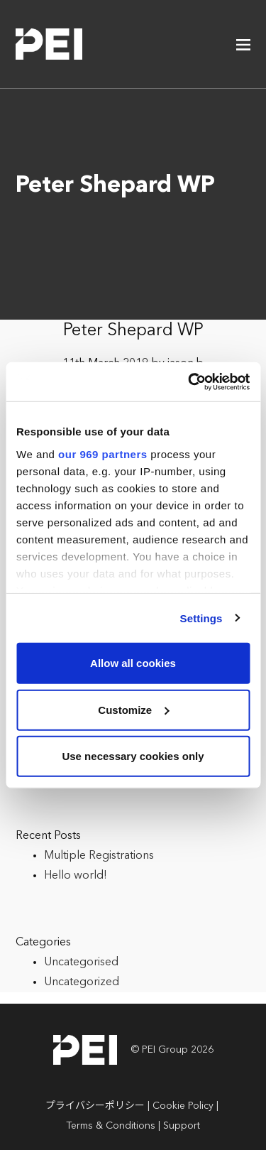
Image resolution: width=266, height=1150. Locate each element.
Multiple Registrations (99, 856)
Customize (133, 709)
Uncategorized (81, 982)
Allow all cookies (133, 663)
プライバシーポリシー (95, 1106)
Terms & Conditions (110, 1126)
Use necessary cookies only (133, 756)
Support (181, 1126)
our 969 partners (103, 453)
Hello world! (75, 876)
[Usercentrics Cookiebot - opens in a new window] (189, 381)
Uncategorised (81, 962)
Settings (201, 618)
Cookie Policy (183, 1106)
